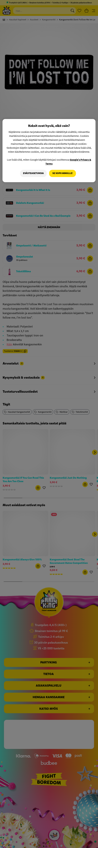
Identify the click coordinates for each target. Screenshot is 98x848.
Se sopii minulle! (62, 173)
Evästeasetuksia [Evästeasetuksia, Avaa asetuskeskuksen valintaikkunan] (33, 173)
